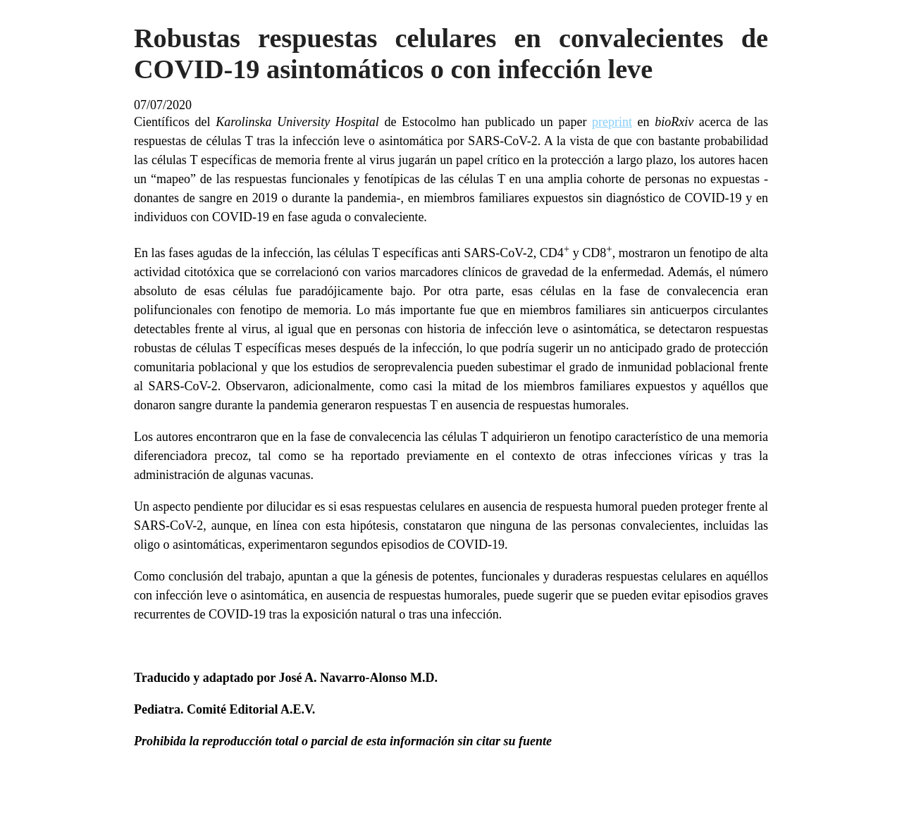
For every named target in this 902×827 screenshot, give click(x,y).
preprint (612, 122)
